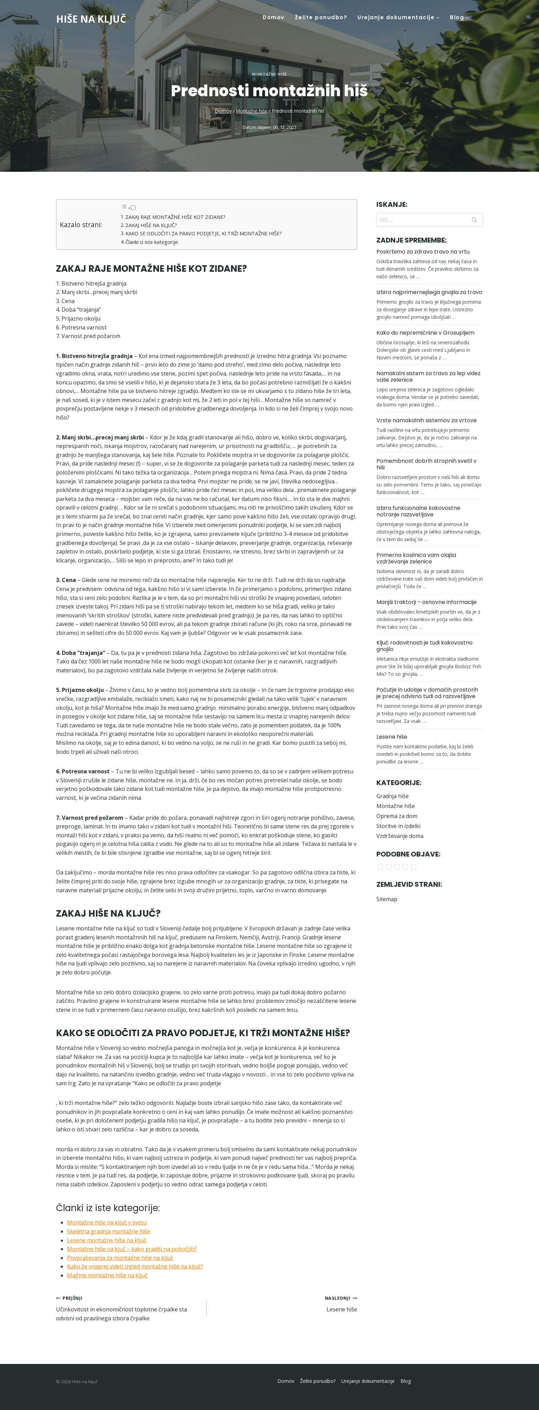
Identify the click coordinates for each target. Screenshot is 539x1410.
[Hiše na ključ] (91, 19)
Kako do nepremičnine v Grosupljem (425, 333)
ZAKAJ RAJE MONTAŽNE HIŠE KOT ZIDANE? (175, 217)
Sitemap (386, 899)
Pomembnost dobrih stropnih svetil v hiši (426, 464)
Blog (405, 1381)
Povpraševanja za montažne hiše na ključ (120, 1258)
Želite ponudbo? (321, 17)
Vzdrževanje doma (400, 836)
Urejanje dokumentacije (368, 1381)
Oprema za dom (396, 816)
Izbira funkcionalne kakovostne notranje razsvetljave (418, 511)
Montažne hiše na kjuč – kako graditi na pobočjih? (132, 1249)
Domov (274, 17)
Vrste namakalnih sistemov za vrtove (426, 420)
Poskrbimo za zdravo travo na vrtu (423, 252)
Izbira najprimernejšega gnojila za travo (429, 292)
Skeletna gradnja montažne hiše (108, 1231)
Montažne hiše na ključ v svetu (106, 1222)
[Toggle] (133, 207)
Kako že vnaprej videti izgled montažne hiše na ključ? (135, 1266)
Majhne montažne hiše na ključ (107, 1275)
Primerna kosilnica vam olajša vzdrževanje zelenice (416, 558)
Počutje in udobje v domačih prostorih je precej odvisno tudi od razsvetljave (427, 693)
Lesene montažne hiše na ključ (106, 1240)
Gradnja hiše (392, 796)
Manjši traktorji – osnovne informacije (426, 602)
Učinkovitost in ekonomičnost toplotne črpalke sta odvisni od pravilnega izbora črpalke (128, 1308)
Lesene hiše (284, 1303)
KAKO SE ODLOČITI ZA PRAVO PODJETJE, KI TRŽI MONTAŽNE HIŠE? (203, 233)
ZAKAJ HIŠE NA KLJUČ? (151, 225)
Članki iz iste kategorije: (152, 242)
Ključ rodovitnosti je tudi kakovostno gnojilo (424, 646)
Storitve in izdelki (398, 826)
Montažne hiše (269, 74)
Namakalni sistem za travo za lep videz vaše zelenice (428, 376)
